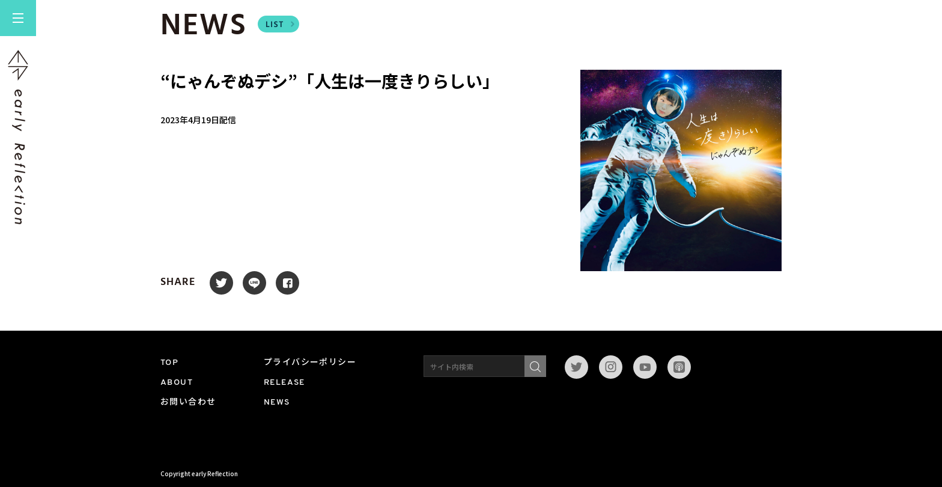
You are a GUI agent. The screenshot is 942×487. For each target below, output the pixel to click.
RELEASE (284, 382)
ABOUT (176, 382)
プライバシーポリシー (310, 362)
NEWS (277, 402)
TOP (169, 362)
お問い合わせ (188, 402)
